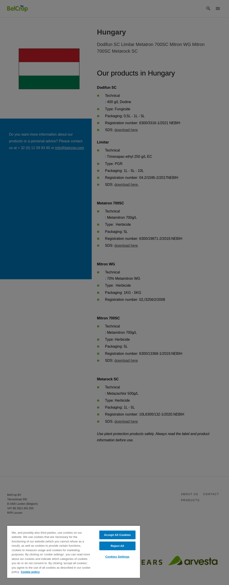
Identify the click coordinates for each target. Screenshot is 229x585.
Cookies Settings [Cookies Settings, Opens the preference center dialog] (117, 556)
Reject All (117, 546)
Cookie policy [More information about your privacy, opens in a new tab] (30, 572)
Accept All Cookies (117, 535)
